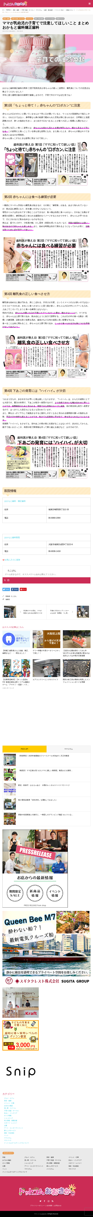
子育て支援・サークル (18, 18)
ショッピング (28, 1163)
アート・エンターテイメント (33, 1166)
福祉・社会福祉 (74, 1166)
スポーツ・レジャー (75, 1163)
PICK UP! (24, 749)
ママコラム (29, 18)
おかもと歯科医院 (12, 537)
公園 (3, 1166)
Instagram (48, 1201)
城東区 (8, 599)
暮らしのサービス (52, 1166)
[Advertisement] (46, 715)
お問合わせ (57, 1205)
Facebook (44, 1201)
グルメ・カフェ (29, 1157)
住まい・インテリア (75, 1160)
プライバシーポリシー (37, 1205)
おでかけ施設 (6, 1160)
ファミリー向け (50, 18)
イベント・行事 (74, 1157)
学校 (3, 1157)
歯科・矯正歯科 (39, 18)
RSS (52, 1201)
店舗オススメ (60, 18)
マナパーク (72, 1169)
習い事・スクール (30, 1160)
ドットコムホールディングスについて (14, 1172)
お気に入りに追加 (12, 560)
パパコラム (50, 1169)
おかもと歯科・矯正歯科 (15, 501)
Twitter (40, 1201)
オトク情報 (6, 1163)
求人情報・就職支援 (53, 1163)
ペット (4, 1169)
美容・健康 (6, 18)
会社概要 (49, 1205)
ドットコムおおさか (41, 1214)
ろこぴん (14, 596)
